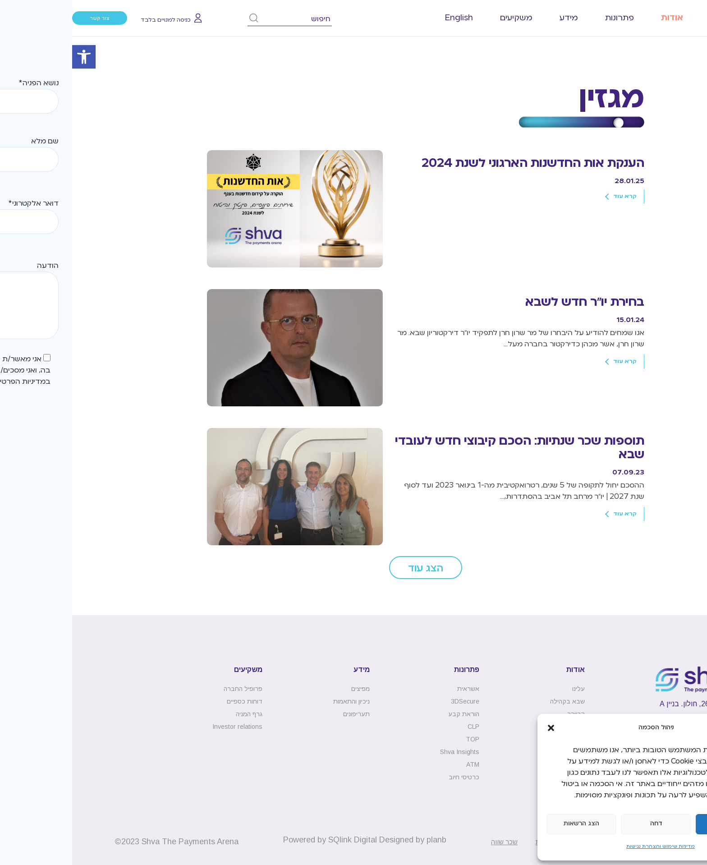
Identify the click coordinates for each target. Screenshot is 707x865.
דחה (584, 823)
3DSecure (393, 701)
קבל (658, 823)
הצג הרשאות (509, 823)
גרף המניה (177, 714)
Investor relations (165, 726)
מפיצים (288, 688)
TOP (400, 739)
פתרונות (547, 18)
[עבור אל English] (387, 18)
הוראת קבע (391, 714)
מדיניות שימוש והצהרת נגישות (588, 846)
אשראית (396, 688)
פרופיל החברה (171, 688)
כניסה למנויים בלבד (94, 20)
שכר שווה (432, 842)
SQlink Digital (280, 839)
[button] (11, 57)
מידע (496, 18)
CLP (401, 726)
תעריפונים (284, 714)
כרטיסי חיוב (391, 777)
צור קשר (27, 18)
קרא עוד (553, 197)
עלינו (506, 688)
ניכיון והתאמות (279, 701)
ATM (400, 764)
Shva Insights (387, 751)
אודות (600, 18)
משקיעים (444, 18)
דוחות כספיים (172, 701)
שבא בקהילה (495, 701)
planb (364, 839)
